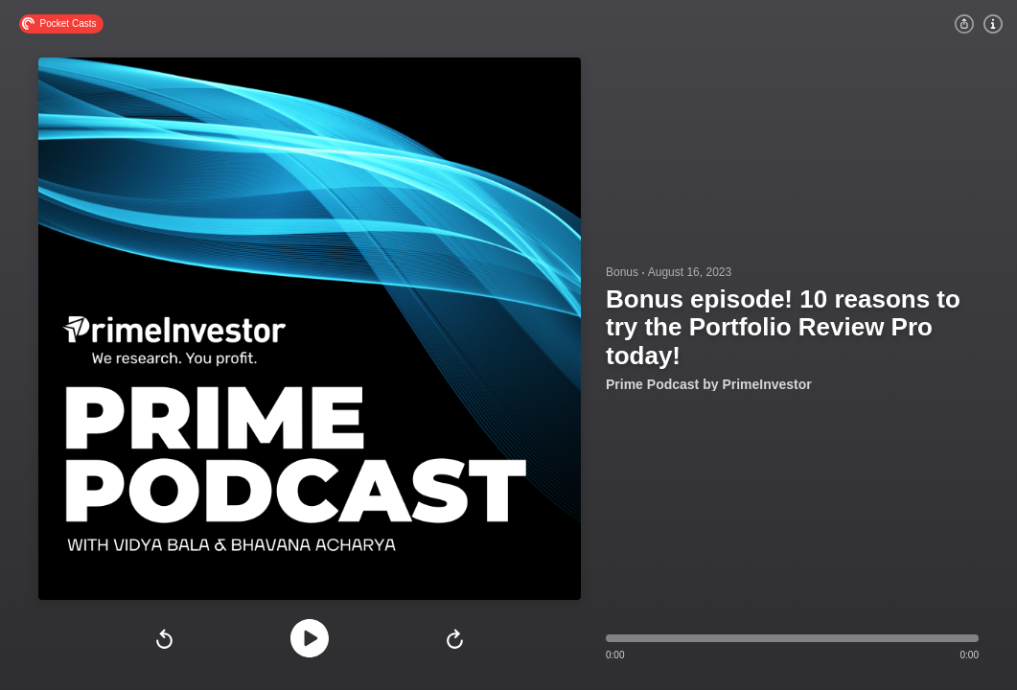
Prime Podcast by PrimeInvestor (709, 384)
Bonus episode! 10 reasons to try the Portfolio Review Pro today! (783, 327)
